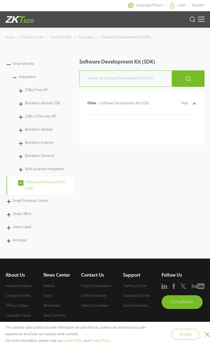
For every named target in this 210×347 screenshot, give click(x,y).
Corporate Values (18, 316)
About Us (15, 275)
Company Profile (18, 296)
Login (182, 5)
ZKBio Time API (36, 90)
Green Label (22, 227)
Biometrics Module (39, 130)
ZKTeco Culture (16, 306)
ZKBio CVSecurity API (40, 116)
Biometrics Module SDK (42, 103)
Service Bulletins (135, 306)
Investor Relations (18, 286)
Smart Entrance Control (30, 201)
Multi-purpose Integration (44, 169)
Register (198, 5)
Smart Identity (60, 37)
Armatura (20, 240)
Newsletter (51, 306)
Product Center (32, 37)
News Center (56, 275)
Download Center (136, 296)
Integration (86, 37)
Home (10, 37)
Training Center (135, 286)
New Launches (54, 316)
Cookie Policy (73, 341)
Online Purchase (93, 296)
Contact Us (92, 275)
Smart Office (22, 214)
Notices (49, 286)
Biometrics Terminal (39, 156)
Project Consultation (96, 286)
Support (131, 275)
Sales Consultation (95, 306)
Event (47, 296)
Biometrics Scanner (39, 143)
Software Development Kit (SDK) (126, 37)
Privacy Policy (100, 341)
